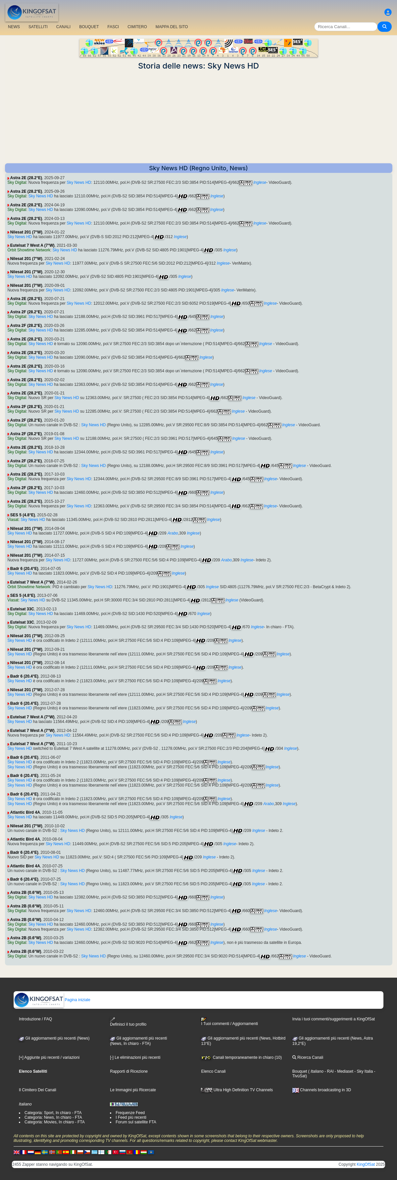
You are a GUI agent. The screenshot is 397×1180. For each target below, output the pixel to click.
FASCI (113, 27)
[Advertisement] (198, 117)
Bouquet (299, 1071)
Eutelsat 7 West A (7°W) (32, 245)
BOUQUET (89, 27)
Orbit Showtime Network (29, 250)
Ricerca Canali (307, 1057)
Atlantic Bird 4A (25, 812)
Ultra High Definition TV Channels (237, 1090)
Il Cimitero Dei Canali (37, 1090)
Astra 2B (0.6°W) (25, 892)
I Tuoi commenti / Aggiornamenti (229, 1021)
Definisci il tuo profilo (128, 1022)
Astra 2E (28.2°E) (26, 178)
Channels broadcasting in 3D (321, 1090)
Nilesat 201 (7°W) (26, 232)
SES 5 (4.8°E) (22, 515)
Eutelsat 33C (22, 609)
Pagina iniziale (52, 1000)
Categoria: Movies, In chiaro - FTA (55, 1122)
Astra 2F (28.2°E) (26, 312)
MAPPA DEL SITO (172, 27)
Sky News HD (79, 182)
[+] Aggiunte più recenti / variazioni (49, 1057)
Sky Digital (17, 182)
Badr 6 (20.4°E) (24, 568)
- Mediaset (343, 1071)
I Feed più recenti (131, 1117)
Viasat (13, 519)
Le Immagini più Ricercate (133, 1090)
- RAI (328, 1071)
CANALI (63, 27)
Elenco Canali (213, 1071)
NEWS (14, 27)
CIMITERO (137, 27)
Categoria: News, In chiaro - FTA (53, 1117)
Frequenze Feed (130, 1112)
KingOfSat (366, 1164)
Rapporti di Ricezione (129, 1071)
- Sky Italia (363, 1071)
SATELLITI (38, 27)
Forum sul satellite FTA (136, 1122)
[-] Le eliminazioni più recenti (135, 1057)
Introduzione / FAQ (35, 1019)
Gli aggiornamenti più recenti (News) (54, 1038)
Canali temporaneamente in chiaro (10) (241, 1057)
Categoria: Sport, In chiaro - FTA (53, 1112)
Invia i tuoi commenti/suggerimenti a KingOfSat (333, 1019)
